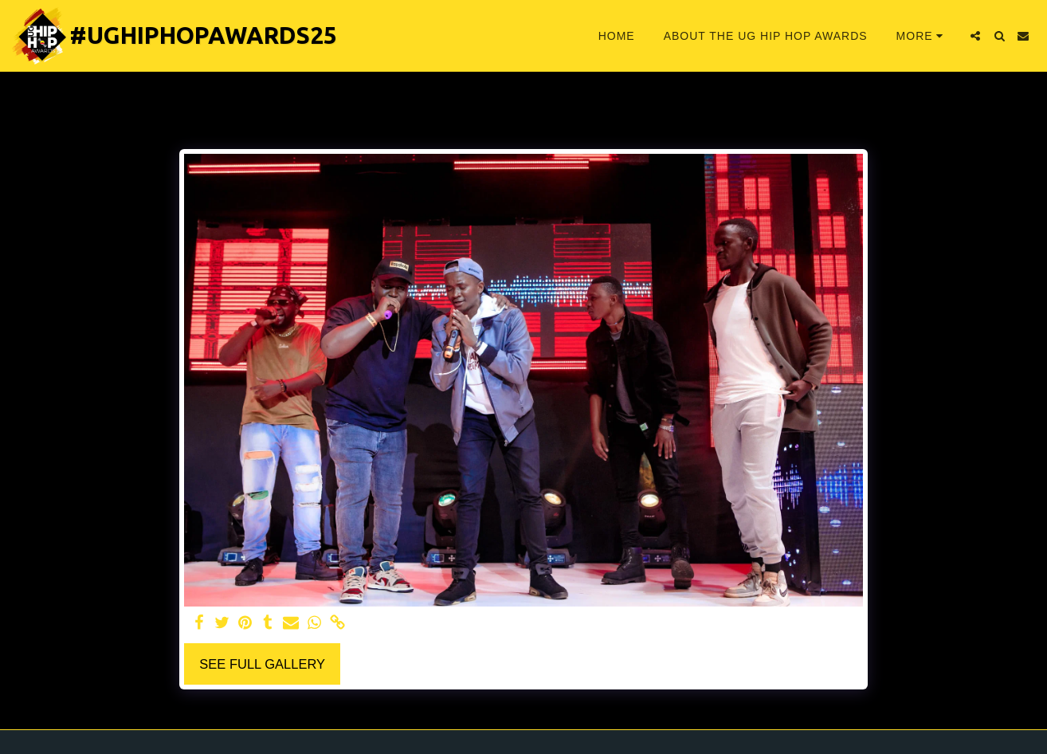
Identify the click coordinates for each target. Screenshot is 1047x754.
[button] (975, 35)
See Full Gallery (262, 664)
